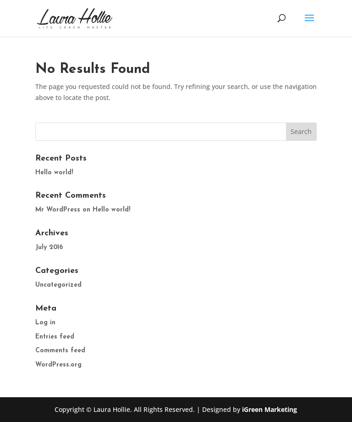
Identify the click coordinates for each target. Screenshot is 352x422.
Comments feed (60, 350)
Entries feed (54, 336)
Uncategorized (58, 285)
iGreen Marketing (269, 409)
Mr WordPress (57, 209)
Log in (45, 322)
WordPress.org (58, 364)
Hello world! (54, 172)
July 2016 (49, 247)
